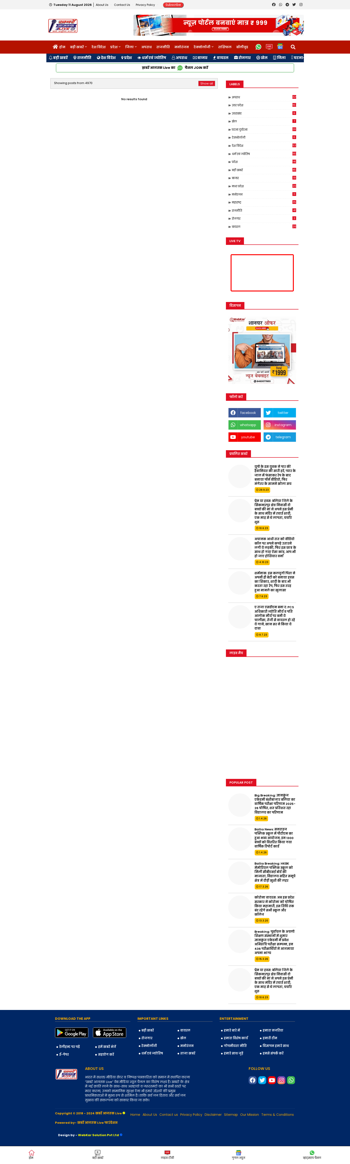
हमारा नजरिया (273, 1030)
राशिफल (225, 47)
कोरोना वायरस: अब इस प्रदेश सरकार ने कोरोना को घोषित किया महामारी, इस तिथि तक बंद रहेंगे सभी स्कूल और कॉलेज (274, 906)
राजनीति (163, 47)
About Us (102, 5)
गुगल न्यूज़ (238, 1155)
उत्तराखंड (264, 113)
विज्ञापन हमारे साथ (276, 1046)
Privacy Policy (146, 5)
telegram (283, 437)
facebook (248, 412)
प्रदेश (114, 47)
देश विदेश (99, 47)
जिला (129, 47)
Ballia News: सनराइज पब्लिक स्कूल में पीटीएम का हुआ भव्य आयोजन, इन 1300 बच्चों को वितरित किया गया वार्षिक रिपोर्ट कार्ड (274, 838)
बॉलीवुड (242, 47)
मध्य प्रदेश (264, 186)
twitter (283, 412)
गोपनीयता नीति (235, 1046)
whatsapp (248, 425)
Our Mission (249, 1114)
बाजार (200, 57)
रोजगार (242, 57)
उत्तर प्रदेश (264, 105)
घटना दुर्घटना (264, 129)
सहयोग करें (106, 1054)
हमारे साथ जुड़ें (233, 1053)
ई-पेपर (64, 1054)
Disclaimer (213, 1114)
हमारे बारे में (232, 1030)
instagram (283, 425)
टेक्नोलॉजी (202, 47)
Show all (206, 83)
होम (62, 47)
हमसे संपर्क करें (273, 1053)
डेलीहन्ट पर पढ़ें (69, 1047)
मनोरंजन (181, 47)
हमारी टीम (270, 1038)
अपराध (146, 47)
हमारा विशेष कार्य (236, 1038)
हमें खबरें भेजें (107, 1047)
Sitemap (231, 1114)
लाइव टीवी (167, 1155)
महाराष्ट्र (264, 202)
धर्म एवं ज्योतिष (151, 57)
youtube (248, 437)
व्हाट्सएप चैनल (312, 1155)
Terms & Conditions (277, 1114)
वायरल (220, 57)
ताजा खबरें (187, 1053)
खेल (262, 57)
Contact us (122, 5)
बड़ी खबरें (77, 47)
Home (135, 1114)
